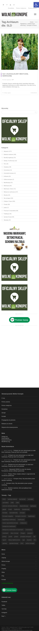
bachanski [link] (22, 499)
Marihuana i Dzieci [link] (8, 188)
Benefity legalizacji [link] (6, 79)
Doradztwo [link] (11, 8)
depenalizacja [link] (24, 506)
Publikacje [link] (6, 213)
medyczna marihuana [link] (8, 526)
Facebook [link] (4, 601)
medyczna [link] (23, 523)
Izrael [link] (10, 509)
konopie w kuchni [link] (20, 516)
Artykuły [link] (4, 557)
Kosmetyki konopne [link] (9, 173)
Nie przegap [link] (7, 198)
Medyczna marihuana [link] (9, 192)
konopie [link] (22, 513)
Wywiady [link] (6, 220)
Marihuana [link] (6, 185)
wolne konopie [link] (30, 543)
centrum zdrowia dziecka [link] (9, 506)
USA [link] (21, 543)
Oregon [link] (23, 533)
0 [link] (12, 79)
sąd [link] (23, 540)
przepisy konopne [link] (25, 536)
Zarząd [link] (3, 412)
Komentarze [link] (7, 170)
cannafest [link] (5, 502)
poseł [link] (10, 536)
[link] (36, 4)
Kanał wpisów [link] (5, 438)
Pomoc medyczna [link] (21, 8)
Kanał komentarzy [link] (7, 440)
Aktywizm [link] (6, 151)
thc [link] (35, 540)
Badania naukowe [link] (8, 154)
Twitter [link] (3, 605)
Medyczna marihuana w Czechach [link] (12, 529)
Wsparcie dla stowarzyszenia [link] (10, 427)
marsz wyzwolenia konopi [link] (10, 523)
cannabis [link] (30, 499)
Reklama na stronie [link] (7, 423)
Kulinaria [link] (6, 176)
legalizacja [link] (31, 516)
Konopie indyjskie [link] (7, 516)
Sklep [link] (3, 572)
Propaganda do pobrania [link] (8, 420)
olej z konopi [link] (14, 533)
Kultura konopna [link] (8, 179)
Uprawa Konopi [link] (8, 217)
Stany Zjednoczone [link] (14, 540)
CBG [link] (17, 502)
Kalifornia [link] (17, 509)
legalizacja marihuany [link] (8, 519)
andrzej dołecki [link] (12, 499)
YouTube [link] (4, 609)
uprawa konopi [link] (13, 543)
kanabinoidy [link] (25, 509)
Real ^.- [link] (4, 616)
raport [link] (4, 540)
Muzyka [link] (6, 195)
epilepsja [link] (33, 506)
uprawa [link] (4, 543)
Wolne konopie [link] (6, 561)
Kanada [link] (4, 513)
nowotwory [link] (29, 529)
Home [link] (3, 554)
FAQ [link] (3, 576)
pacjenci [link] (29, 533)
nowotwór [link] (5, 533)
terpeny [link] (29, 540)
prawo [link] (5, 207)
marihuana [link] (21, 519)
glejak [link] (4, 509)
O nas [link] (3, 398)
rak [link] (34, 536)
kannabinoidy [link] (14, 513)
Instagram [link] (4, 612)
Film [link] (5, 163)
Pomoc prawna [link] (32, 8)
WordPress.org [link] (6, 441)
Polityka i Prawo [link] (8, 201)
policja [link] (4, 536)
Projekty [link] (4, 568)
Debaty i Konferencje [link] (9, 160)
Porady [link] (5, 204)
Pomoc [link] (3, 565)
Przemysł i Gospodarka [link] (10, 210)
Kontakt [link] (4, 416)
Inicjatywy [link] (6, 167)
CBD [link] (12, 502)
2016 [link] (4, 499)
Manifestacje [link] (7, 182)
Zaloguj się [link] (5, 436)
